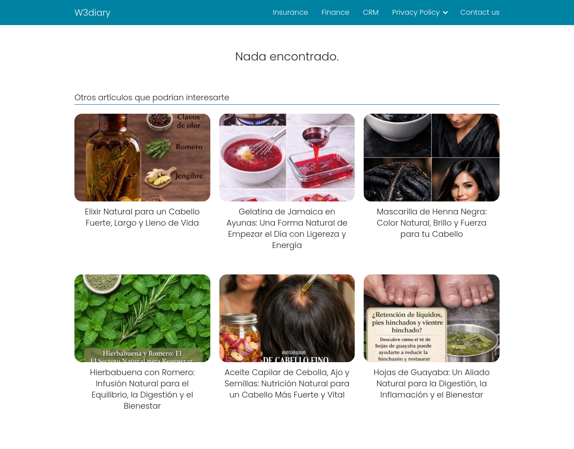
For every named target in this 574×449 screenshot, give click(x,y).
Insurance (290, 12)
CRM (370, 12)
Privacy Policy (415, 12)
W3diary (92, 12)
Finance (335, 12)
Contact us (480, 12)
